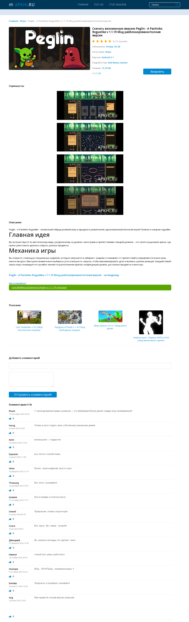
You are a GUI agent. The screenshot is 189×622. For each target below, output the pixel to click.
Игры (108, 51)
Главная (83, 4)
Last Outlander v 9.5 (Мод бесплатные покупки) (29, 328)
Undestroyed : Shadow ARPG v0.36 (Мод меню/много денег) (151, 339)
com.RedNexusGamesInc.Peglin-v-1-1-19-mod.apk (39, 287)
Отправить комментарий (33, 395)
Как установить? (17, 283)
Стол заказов (117, 4)
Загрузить (157, 71)
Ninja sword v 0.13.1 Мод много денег (110, 327)
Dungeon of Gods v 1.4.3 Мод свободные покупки (70, 328)
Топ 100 (98, 4)
